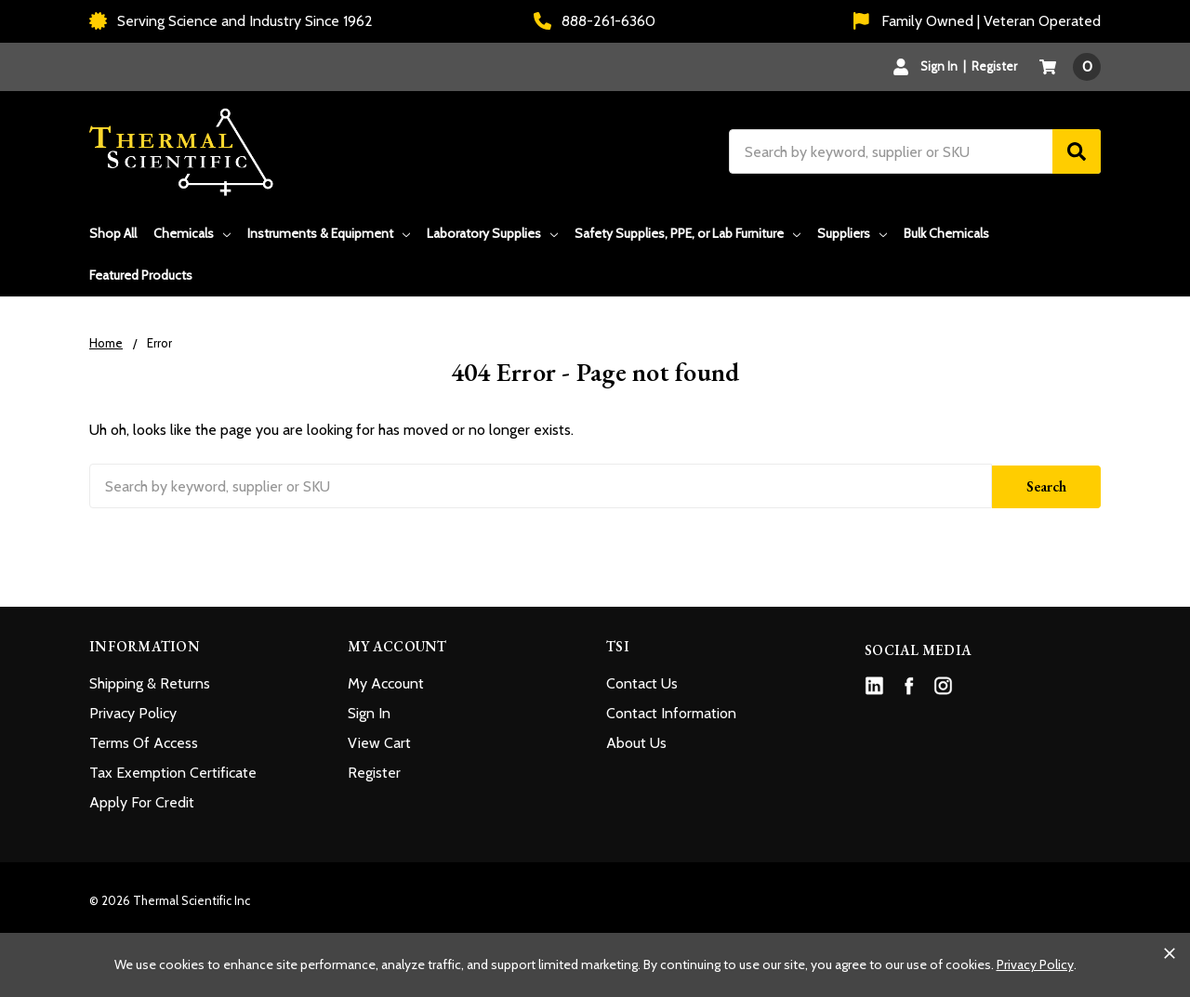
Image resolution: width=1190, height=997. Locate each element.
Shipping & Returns (149, 681)
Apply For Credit (141, 800)
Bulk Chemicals (946, 233)
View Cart (379, 741)
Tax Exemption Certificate (173, 771)
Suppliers (852, 233)
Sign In (369, 711)
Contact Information (671, 711)
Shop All (113, 233)
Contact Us (642, 681)
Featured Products (140, 275)
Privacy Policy (133, 711)
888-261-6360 (594, 21)
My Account (386, 681)
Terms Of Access (143, 741)
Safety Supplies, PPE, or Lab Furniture (687, 233)
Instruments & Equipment (328, 233)
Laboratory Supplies (492, 233)
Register (994, 66)
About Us (636, 741)
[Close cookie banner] (1169, 953)
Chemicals (192, 233)
